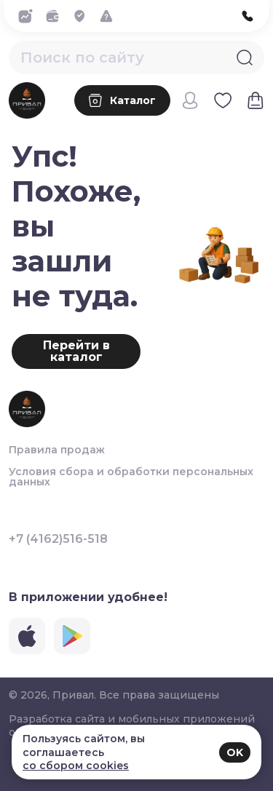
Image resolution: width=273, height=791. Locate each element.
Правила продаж (57, 450)
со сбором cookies (76, 765)
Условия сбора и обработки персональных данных (131, 476)
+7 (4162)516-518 (58, 539)
